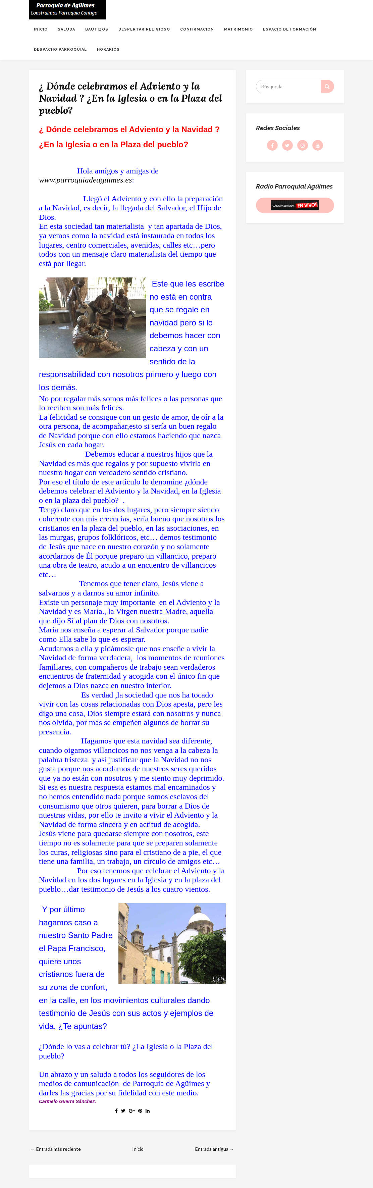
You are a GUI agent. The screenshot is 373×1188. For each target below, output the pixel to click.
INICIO (41, 29)
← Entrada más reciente (56, 1149)
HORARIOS (108, 49)
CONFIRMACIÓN (197, 29)
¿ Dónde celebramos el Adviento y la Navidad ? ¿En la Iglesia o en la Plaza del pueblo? (130, 98)
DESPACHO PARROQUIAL (60, 49)
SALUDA (66, 29)
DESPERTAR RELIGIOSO (144, 29)
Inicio (138, 1149)
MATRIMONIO (238, 29)
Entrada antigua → (214, 1149)
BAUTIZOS (96, 29)
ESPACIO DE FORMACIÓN (289, 29)
